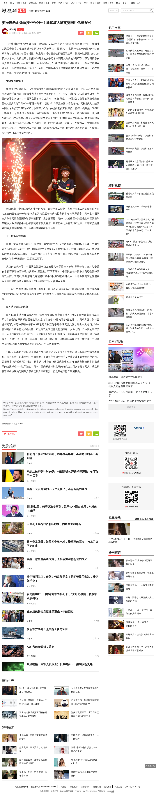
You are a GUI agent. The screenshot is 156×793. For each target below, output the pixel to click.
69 (98, 621)
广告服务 (63, 786)
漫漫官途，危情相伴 (142, 538)
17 (98, 498)
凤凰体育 (138, 428)
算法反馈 (95, 446)
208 (97, 533)
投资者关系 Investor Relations (43, 786)
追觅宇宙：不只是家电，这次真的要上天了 (130, 393)
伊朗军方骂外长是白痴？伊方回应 (47, 629)
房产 (73, 3)
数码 (118, 3)
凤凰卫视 (33, 3)
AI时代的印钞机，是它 (40, 646)
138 (97, 638)
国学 (111, 3)
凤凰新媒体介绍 (21, 786)
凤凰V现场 (115, 341)
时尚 (60, 3)
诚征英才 (74, 786)
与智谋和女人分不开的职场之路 (119, 540)
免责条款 (97, 786)
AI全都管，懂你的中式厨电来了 (125, 377)
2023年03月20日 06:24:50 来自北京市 (25, 33)
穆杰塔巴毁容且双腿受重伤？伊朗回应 (50, 611)
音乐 (142, 519)
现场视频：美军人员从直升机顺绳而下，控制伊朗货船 (60, 664)
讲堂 (137, 519)
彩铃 (146, 519)
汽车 (67, 3)
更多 (124, 3)
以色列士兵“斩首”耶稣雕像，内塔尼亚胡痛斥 (54, 524)
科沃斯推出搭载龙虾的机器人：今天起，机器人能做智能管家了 (130, 384)
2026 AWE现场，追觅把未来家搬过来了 (129, 401)
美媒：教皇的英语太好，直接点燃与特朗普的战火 (57, 559)
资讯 (12, 3)
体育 (54, 3)
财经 (41, 3)
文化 (92, 3)
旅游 (99, 3)
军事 (86, 3)
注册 (133, 3)
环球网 (12, 29)
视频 (18, 3)
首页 (5, 3)
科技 (79, 3)
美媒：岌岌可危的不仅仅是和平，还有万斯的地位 (57, 489)
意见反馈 (107, 786)
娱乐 (47, 3)
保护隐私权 (85, 786)
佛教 (105, 3)
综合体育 (39, 11)
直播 (25, 3)
